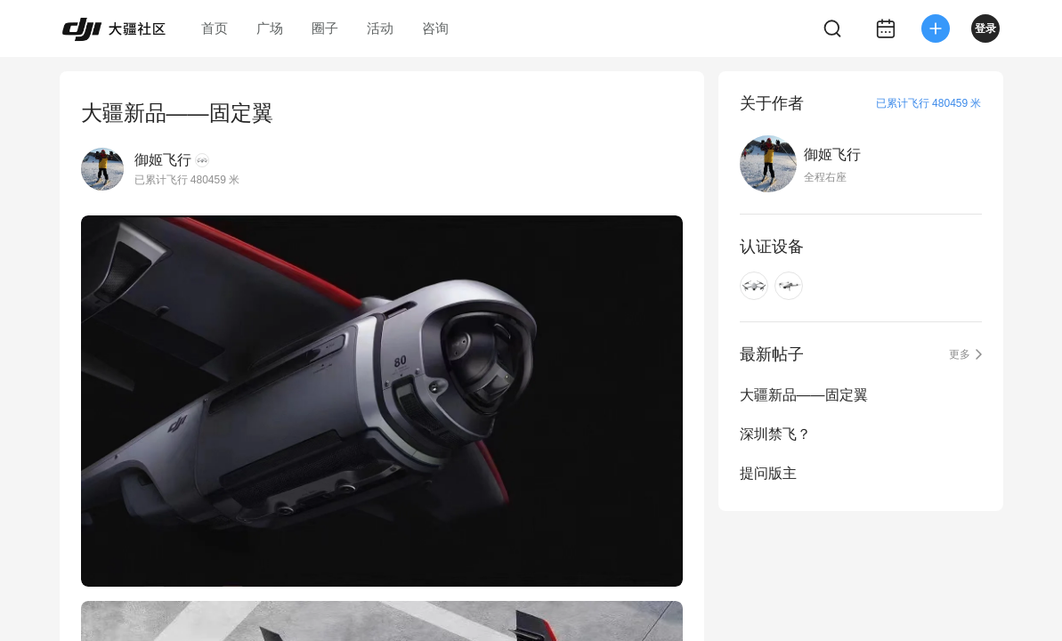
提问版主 (768, 473)
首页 (214, 28)
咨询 (435, 28)
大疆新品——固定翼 (804, 394)
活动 (380, 28)
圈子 (325, 28)
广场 (269, 28)
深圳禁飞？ (775, 434)
